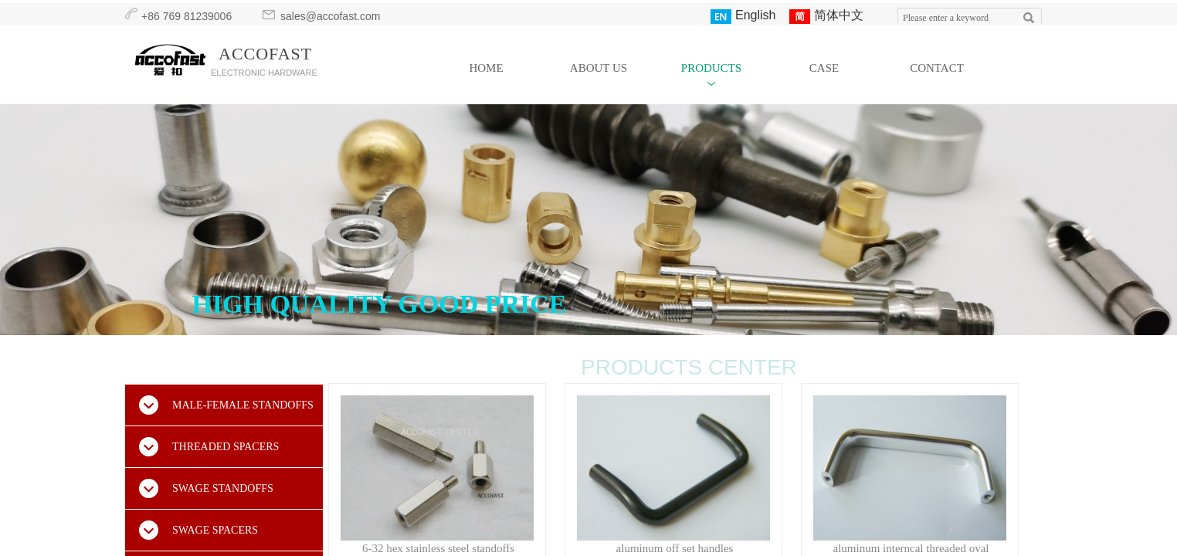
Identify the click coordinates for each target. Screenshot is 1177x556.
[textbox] (955, 18)
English (743, 16)
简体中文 (826, 16)
